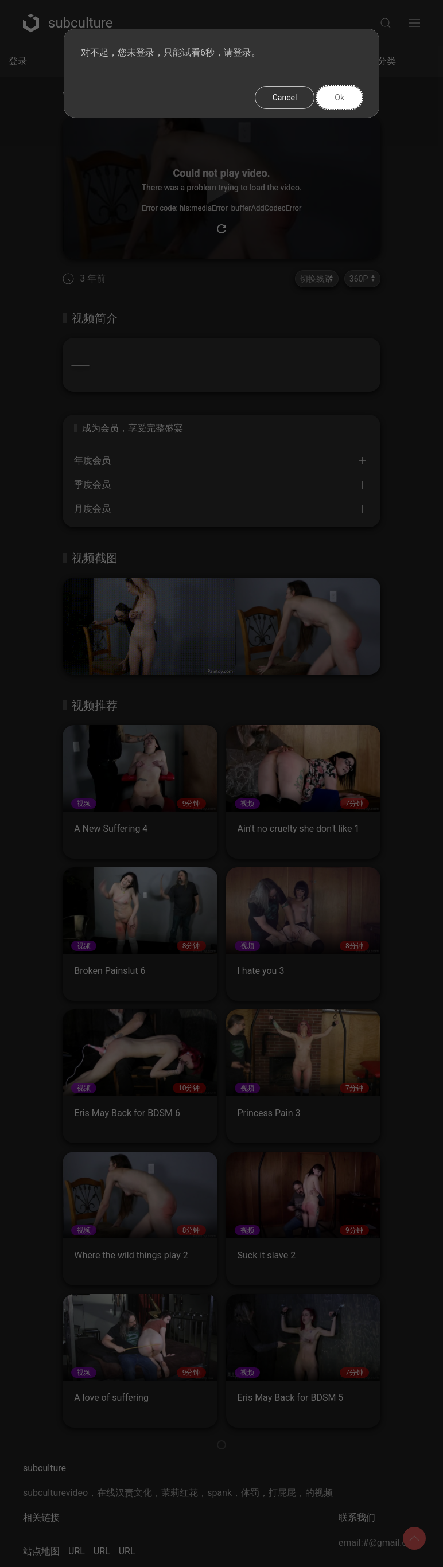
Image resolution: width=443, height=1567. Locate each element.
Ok (339, 97)
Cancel (285, 97)
